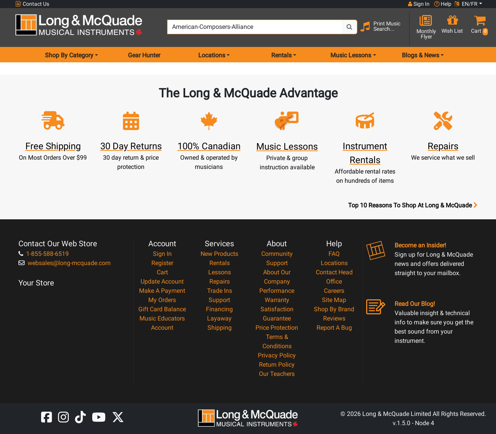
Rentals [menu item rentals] (281, 55)
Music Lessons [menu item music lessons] (350, 55)
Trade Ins (219, 290)
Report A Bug (334, 327)
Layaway (219, 318)
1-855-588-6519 (43, 253)
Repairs (219, 281)
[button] (477, 28)
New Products (219, 253)
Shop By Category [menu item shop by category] (69, 55)
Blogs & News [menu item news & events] (420, 55)
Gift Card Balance (162, 309)
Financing (219, 309)
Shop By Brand (334, 309)
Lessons (219, 272)
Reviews (334, 318)
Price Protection (276, 327)
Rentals (219, 263)
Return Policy (277, 364)
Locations (334, 263)
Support (219, 300)
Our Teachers (277, 373)
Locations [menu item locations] (211, 55)
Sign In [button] (419, 4)
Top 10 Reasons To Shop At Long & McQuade (413, 205)
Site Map (334, 300)
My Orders (162, 300)
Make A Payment (162, 290)
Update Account (162, 281)
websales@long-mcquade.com (64, 263)
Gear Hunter (144, 55)
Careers (334, 290)
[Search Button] (349, 27)
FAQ (334, 253)
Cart (162, 272)
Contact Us (32, 4)
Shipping (219, 327)
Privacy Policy (277, 355)
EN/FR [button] (466, 4)
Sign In (162, 253)
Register (162, 263)
